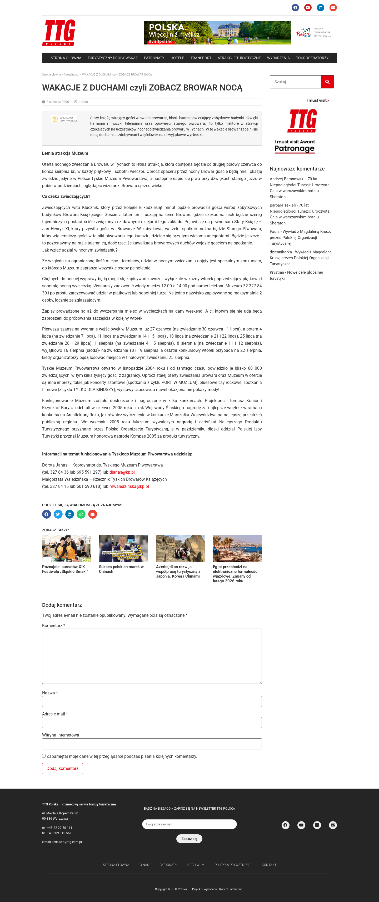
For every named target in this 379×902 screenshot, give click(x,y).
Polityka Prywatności (233, 865)
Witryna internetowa (60, 735)
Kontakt (269, 865)
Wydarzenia (278, 58)
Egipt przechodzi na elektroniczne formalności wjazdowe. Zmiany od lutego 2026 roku (235, 573)
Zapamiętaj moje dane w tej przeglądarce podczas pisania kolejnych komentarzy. (122, 756)
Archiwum (195, 865)
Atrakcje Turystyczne (239, 58)
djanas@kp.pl (122, 472)
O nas (144, 865)
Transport (201, 58)
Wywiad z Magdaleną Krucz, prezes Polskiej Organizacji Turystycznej (300, 237)
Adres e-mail (55, 714)
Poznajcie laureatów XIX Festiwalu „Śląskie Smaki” (65, 569)
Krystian (277, 272)
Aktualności (71, 74)
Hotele (177, 58)
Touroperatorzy (312, 58)
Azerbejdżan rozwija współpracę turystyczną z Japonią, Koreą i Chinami (178, 571)
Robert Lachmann (230, 889)
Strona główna (66, 58)
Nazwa (50, 693)
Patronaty (154, 58)
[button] (46, 514)
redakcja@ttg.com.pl (67, 842)
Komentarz (53, 626)
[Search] (327, 82)
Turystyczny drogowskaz (113, 58)
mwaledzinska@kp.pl (129, 486)
